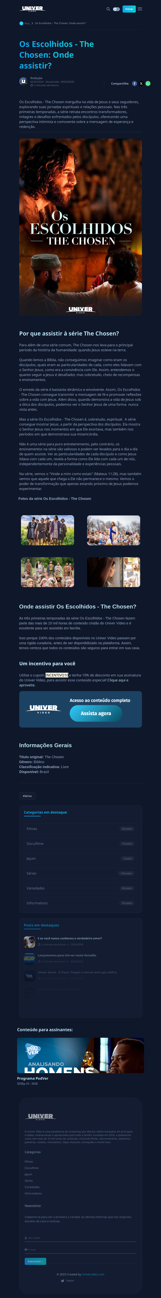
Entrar (129, 9)
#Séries (27, 796)
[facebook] (134, 83)
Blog (27, 23)
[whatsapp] (148, 83)
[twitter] (141, 83)
